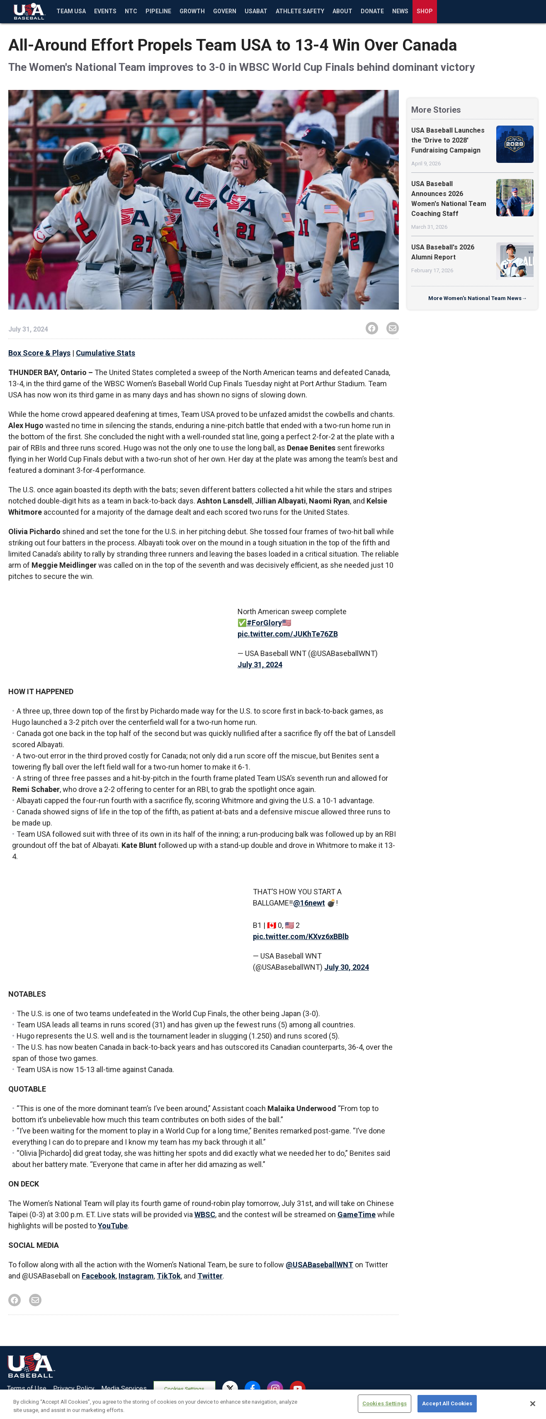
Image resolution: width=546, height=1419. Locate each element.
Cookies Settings (184, 1389)
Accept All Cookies (447, 1403)
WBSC (204, 1214)
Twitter (210, 1275)
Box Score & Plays (39, 353)
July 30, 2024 (346, 967)
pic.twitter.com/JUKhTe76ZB (288, 634)
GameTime (356, 1214)
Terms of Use (26, 1388)
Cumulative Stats (105, 353)
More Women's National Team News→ (477, 298)
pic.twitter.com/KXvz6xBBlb (301, 936)
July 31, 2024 (260, 664)
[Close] (533, 1404)
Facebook (99, 1275)
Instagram (136, 1275)
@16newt (309, 902)
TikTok (169, 1275)
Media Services (124, 1388)
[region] (273, 1404)
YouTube (113, 1225)
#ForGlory (264, 622)
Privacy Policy (74, 1388)
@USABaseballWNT (319, 1264)
